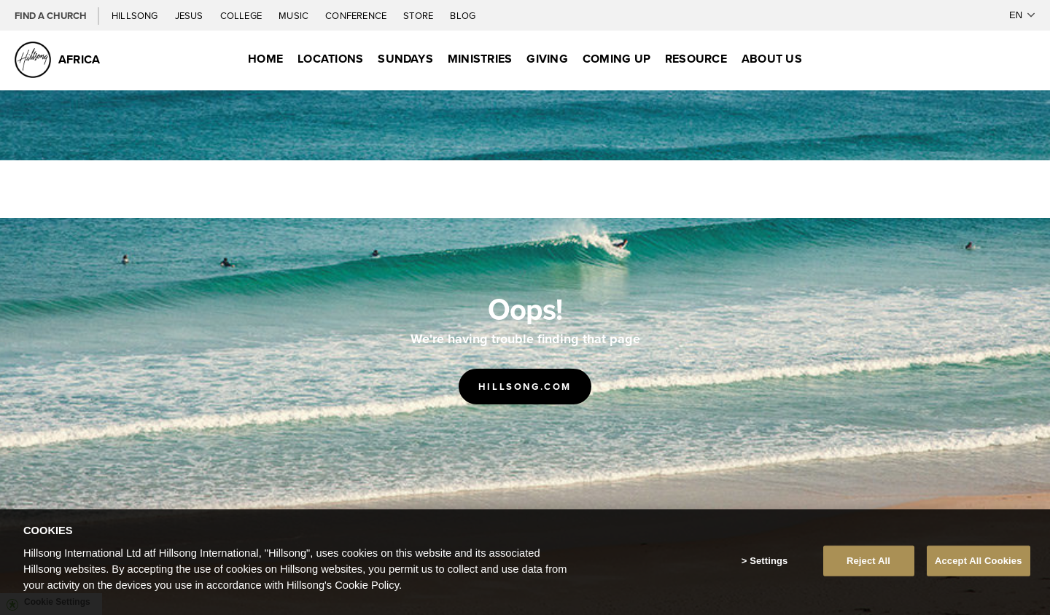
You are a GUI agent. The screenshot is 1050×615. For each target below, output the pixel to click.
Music (295, 15)
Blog (462, 15)
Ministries (480, 58)
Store (419, 15)
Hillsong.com (525, 386)
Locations (330, 58)
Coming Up (616, 58)
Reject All (868, 560)
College (242, 15)
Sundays (405, 58)
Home (265, 58)
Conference (357, 15)
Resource (696, 58)
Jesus (190, 15)
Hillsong (136, 15)
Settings (769, 560)
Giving (546, 58)
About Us (772, 58)
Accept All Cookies (978, 560)
